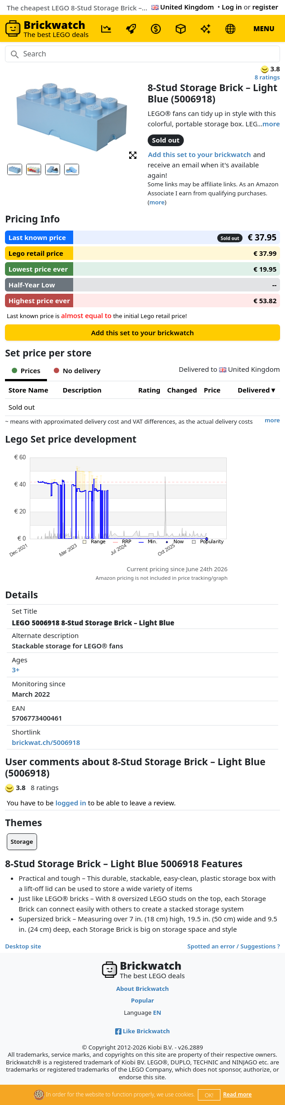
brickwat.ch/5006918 (46, 742)
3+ (15, 669)
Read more (237, 1094)
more (271, 123)
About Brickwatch (142, 989)
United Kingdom (182, 6)
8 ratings (267, 77)
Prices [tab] (26, 370)
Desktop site (23, 946)
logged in (71, 802)
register (265, 6)
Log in (232, 6)
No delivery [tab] (77, 370)
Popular (142, 1000)
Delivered (254, 389)
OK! (209, 1095)
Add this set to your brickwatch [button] (199, 154)
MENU (264, 28)
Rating (149, 389)
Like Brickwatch (142, 1031)
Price (212, 389)
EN (157, 1012)
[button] (132, 154)
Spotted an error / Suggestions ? (233, 946)
